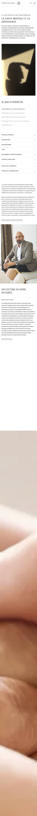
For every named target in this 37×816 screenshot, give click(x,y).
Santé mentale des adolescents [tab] (14, 117)
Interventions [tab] (7, 125)
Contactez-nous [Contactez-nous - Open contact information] (8, 3)
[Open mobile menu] (34, 3)
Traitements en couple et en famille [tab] (15, 121)
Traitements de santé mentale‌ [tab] (13, 109)
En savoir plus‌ (6, 339)
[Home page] (18, 3)
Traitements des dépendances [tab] (13, 113)
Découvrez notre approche (12, 221)
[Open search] (32, 3)
